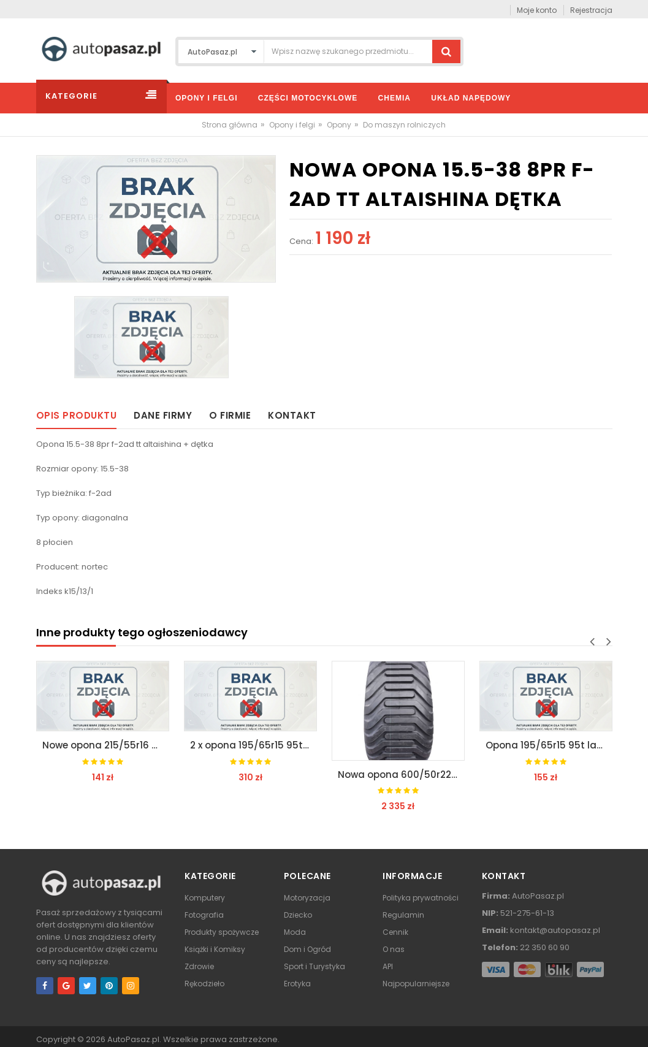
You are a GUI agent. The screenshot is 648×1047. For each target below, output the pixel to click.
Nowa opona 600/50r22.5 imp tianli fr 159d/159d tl (401, 774)
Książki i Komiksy (215, 949)
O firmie (230, 415)
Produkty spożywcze (222, 932)
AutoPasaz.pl (133, 1039)
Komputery (205, 898)
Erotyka (297, 983)
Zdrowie (199, 966)
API (388, 966)
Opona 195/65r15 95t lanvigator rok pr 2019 (549, 745)
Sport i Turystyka (314, 966)
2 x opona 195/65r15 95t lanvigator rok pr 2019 (253, 745)
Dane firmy (163, 415)
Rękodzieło (204, 983)
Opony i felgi (292, 125)
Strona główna (229, 125)
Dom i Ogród (307, 949)
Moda (295, 932)
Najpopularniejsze (416, 983)
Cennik (395, 932)
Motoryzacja (307, 898)
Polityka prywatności (421, 898)
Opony (339, 125)
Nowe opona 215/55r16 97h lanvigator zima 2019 (105, 745)
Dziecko (298, 915)
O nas (394, 949)
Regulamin (403, 915)
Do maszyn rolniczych (404, 125)
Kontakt (292, 415)
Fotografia (204, 915)
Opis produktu (76, 415)
